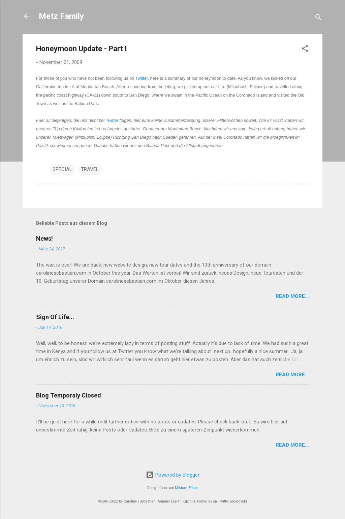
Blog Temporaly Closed (68, 395)
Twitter (141, 78)
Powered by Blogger (172, 475)
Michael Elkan (186, 488)
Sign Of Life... (55, 316)
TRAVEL (90, 169)
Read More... (292, 296)
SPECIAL (62, 169)
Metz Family (61, 16)
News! (44, 238)
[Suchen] (318, 18)
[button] (305, 49)
